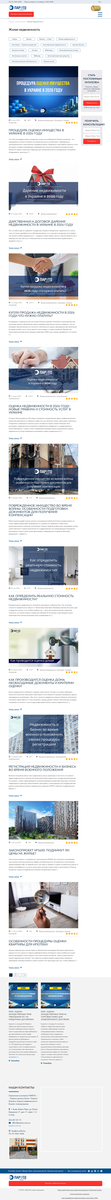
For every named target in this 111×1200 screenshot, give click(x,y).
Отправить (91, 141)
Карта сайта (62, 1190)
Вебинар (37, 56)
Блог (24, 22)
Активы (34, 50)
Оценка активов (18, 50)
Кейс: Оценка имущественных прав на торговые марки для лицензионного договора (55, 1016)
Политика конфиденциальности (77, 1190)
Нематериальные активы (68, 50)
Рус (100, 2)
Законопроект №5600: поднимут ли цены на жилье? (39, 852)
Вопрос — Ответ (45, 39)
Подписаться (92, 103)
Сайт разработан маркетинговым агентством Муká (80, 1198)
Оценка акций (48, 61)
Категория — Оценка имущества (24, 45)
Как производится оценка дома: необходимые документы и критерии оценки (41, 683)
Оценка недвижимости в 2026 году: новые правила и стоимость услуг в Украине (40, 409)
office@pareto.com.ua (21, 1123)
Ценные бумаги (78, 45)
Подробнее (15, 1060)
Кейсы (14, 39)
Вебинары (49, 50)
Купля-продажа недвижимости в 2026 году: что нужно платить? (42, 314)
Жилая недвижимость (66, 39)
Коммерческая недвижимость (54, 45)
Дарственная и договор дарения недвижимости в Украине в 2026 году (41, 223)
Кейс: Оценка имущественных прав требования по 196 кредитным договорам (21, 1016)
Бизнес (29, 39)
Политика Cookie (96, 1190)
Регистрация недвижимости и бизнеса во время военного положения (42, 768)
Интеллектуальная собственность (24, 61)
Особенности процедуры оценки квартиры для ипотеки (37, 943)
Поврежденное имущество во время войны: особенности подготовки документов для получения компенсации (40, 510)
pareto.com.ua (15, 1125)
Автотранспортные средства (58, 56)
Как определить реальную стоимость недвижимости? (41, 597)
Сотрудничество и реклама (79, 1194)
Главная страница (15, 22)
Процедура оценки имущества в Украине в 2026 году (36, 132)
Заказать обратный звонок (21, 14)
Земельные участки (19, 56)
